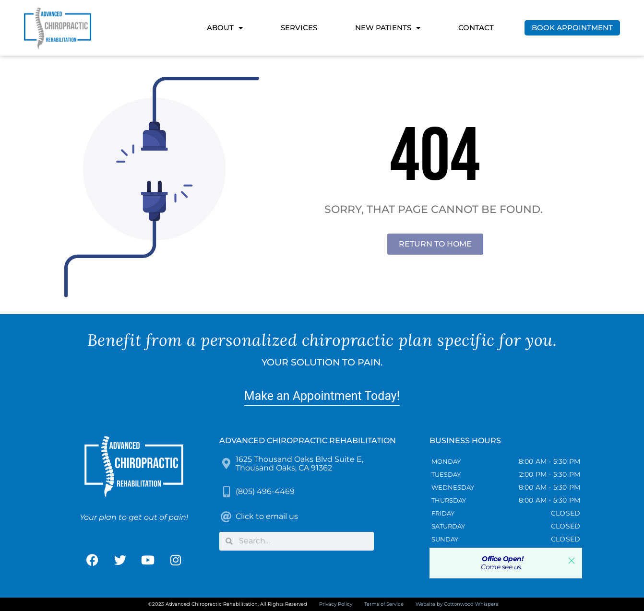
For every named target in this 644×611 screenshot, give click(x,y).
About (225, 27)
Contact (476, 27)
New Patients (387, 27)
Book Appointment (572, 27)
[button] (571, 560)
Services (299, 27)
